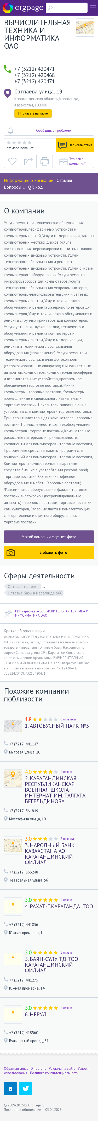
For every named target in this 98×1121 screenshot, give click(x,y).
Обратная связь (16, 1068)
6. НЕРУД (36, 1014)
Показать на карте (33, 113)
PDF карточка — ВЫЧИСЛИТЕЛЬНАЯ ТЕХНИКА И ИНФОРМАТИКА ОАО (46, 613)
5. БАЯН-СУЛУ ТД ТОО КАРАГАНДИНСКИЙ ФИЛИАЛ (51, 964)
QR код (35, 187)
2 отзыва (67, 839)
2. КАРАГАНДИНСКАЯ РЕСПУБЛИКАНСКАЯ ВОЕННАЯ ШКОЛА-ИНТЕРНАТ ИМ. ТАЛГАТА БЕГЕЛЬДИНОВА (55, 790)
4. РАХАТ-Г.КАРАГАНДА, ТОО (59, 906)
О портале (38, 1068)
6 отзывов (68, 719)
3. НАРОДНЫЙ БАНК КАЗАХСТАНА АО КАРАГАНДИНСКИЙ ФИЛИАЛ (50, 854)
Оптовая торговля (23, 586)
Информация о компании (28, 180)
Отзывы (64, 180)
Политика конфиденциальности (54, 1073)
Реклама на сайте (62, 1068)
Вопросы (14, 187)
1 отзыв (66, 772)
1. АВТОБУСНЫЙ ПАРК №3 (57, 726)
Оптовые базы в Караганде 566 (35, 593)
